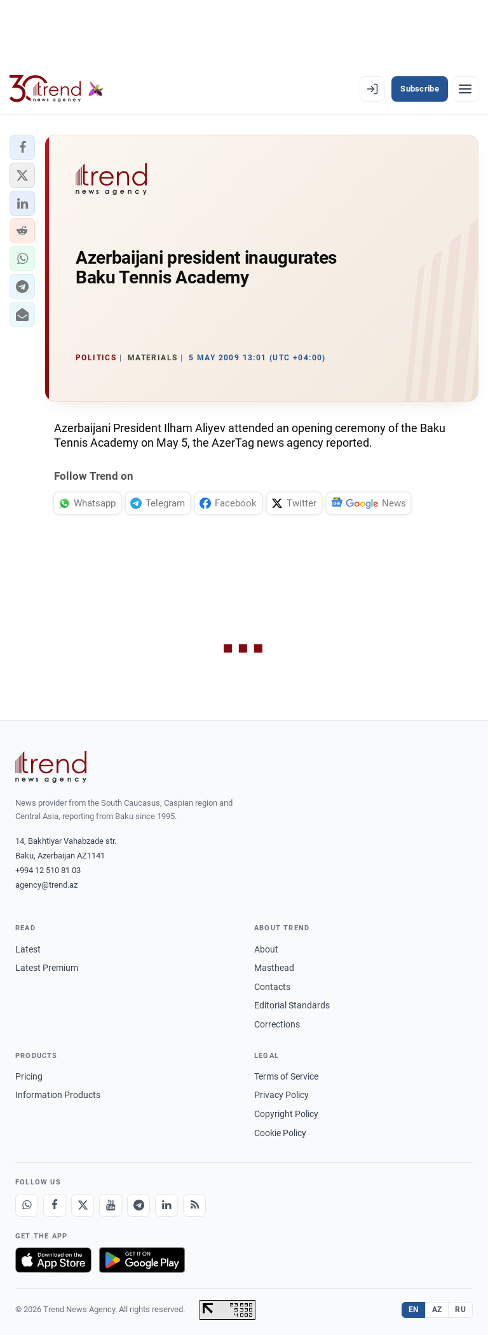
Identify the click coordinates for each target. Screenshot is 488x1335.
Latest (28, 949)
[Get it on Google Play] (142, 1260)
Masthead (274, 968)
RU (460, 1309)
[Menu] (465, 89)
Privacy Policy (281, 1095)
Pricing (29, 1076)
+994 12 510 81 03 (48, 870)
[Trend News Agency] (50, 767)
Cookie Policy (280, 1133)
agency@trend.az (46, 885)
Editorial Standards (292, 1005)
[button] (22, 147)
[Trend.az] (57, 89)
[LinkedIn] (166, 1205)
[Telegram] (138, 1205)
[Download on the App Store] (53, 1260)
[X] (82, 1205)
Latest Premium (46, 968)
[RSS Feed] (194, 1205)
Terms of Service (286, 1076)
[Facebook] (54, 1205)
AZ (437, 1309)
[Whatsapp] (26, 1205)
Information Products (57, 1095)
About (266, 949)
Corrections (277, 1024)
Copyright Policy (286, 1114)
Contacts (272, 987)
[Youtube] (110, 1205)
